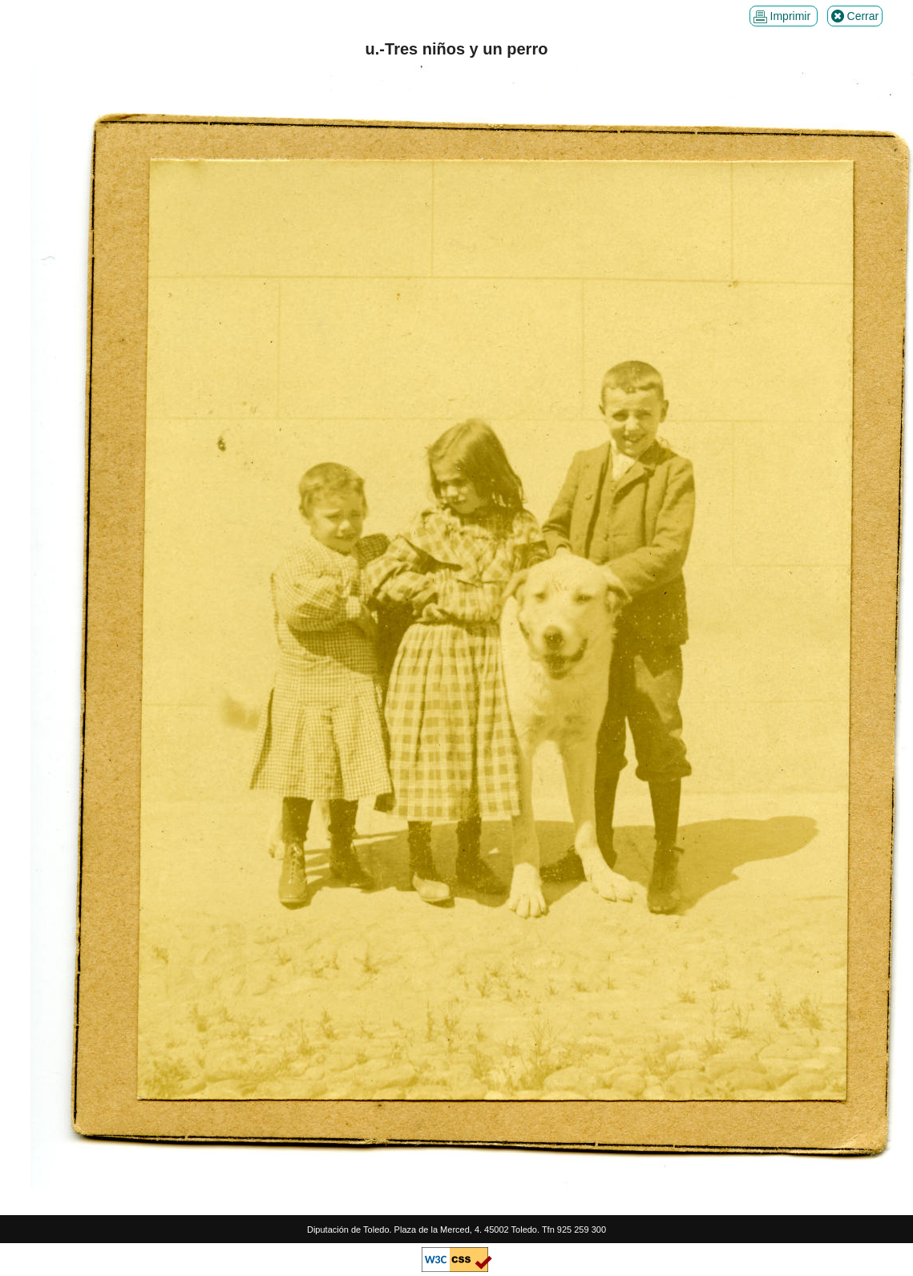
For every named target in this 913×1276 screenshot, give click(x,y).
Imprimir (783, 16)
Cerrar (855, 16)
